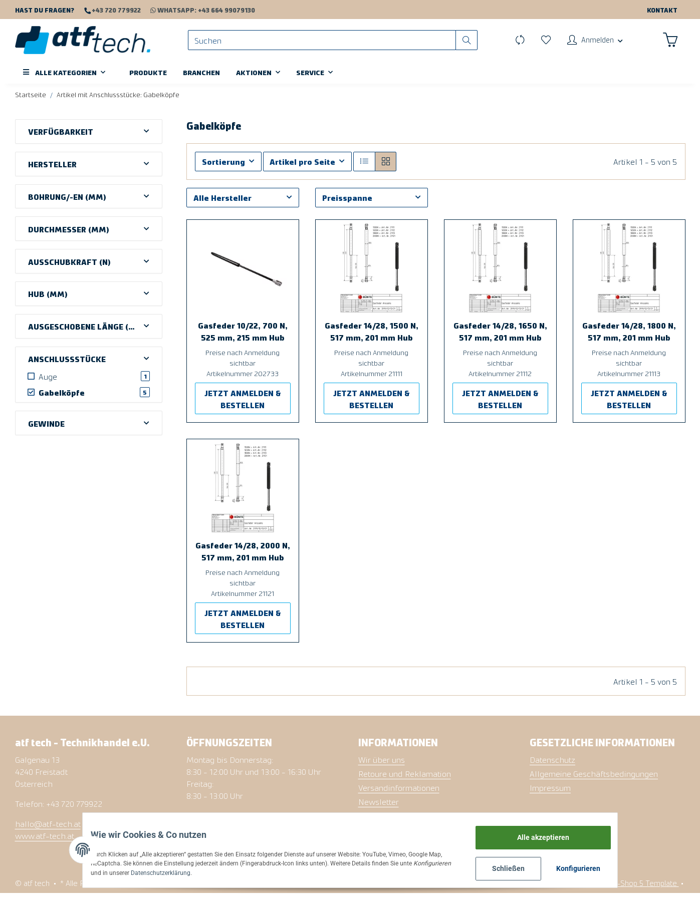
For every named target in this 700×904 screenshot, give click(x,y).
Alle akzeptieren (569, 833)
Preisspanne (347, 208)
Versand (214, 893)
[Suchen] (327, 45)
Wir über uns (381, 770)
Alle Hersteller (222, 208)
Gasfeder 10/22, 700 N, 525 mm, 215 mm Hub (243, 342)
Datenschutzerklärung (146, 871)
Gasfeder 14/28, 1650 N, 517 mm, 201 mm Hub (500, 342)
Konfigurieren (605, 866)
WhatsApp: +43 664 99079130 (198, 10)
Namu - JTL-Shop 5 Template (628, 893)
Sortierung (223, 172)
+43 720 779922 (115, 10)
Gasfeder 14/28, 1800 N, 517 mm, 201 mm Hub (629, 342)
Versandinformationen (398, 798)
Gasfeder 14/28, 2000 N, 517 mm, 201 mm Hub (242, 562)
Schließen (534, 866)
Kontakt (662, 10)
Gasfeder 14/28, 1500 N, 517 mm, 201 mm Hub (371, 342)
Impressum (550, 798)
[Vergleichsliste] (512, 45)
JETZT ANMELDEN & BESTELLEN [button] (242, 410)
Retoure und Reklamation (404, 784)
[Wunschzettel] (538, 45)
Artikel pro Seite (302, 172)
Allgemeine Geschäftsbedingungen (594, 784)
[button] (590, 45)
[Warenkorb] (669, 45)
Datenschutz (552, 770)
